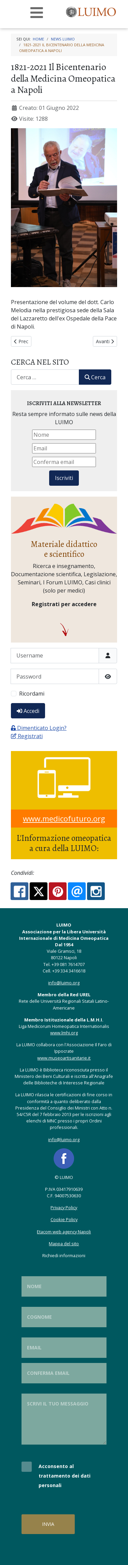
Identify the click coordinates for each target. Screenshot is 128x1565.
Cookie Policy (64, 1219)
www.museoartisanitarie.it (63, 1058)
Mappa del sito (64, 1244)
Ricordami (31, 693)
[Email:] (77, 891)
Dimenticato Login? (39, 728)
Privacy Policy (64, 1207)
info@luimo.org (64, 983)
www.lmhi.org (64, 1033)
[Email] (64, 448)
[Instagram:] (96, 891)
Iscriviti (64, 478)
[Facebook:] (19, 891)
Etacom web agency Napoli (64, 1232)
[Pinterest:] (58, 891)
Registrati (27, 736)
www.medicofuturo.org (64, 818)
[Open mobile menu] (36, 12)
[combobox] (45, 377)
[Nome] (64, 435)
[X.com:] (38, 891)
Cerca (95, 377)
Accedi (28, 711)
